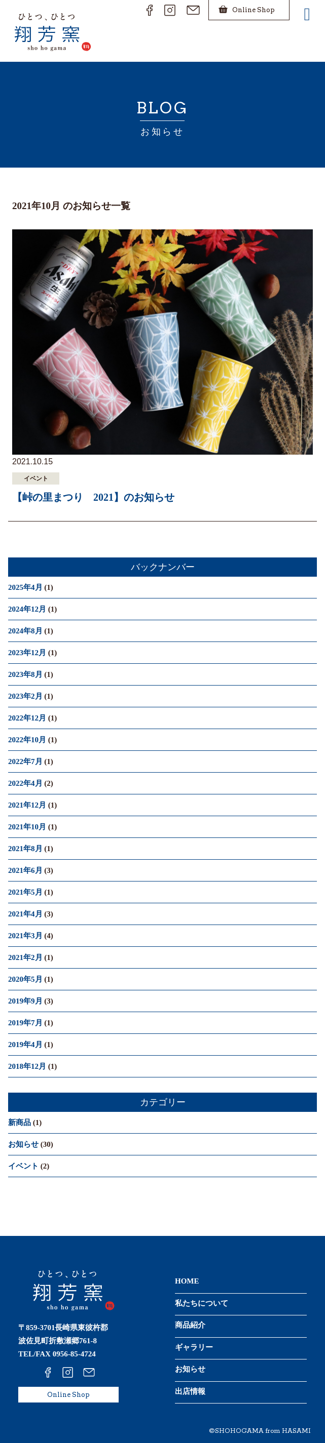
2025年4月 (25, 587)
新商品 (19, 1122)
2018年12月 (27, 1066)
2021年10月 (27, 827)
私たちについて (201, 1303)
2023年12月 (27, 653)
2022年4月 (25, 783)
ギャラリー (194, 1347)
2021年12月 (27, 805)
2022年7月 (25, 761)
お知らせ (23, 1144)
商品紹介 (190, 1325)
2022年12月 (27, 718)
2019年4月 (25, 1044)
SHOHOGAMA (239, 1431)
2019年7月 (25, 1023)
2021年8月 (25, 849)
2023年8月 (25, 674)
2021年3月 (25, 936)
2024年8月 (25, 631)
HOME (187, 1281)
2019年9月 (25, 1001)
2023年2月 (25, 696)
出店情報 (190, 1391)
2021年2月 (25, 957)
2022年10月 (27, 740)
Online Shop (68, 1394)
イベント (23, 1166)
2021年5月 (25, 892)
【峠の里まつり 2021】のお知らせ (93, 497)
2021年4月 (25, 914)
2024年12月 (27, 609)
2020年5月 (25, 979)
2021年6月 (25, 870)
